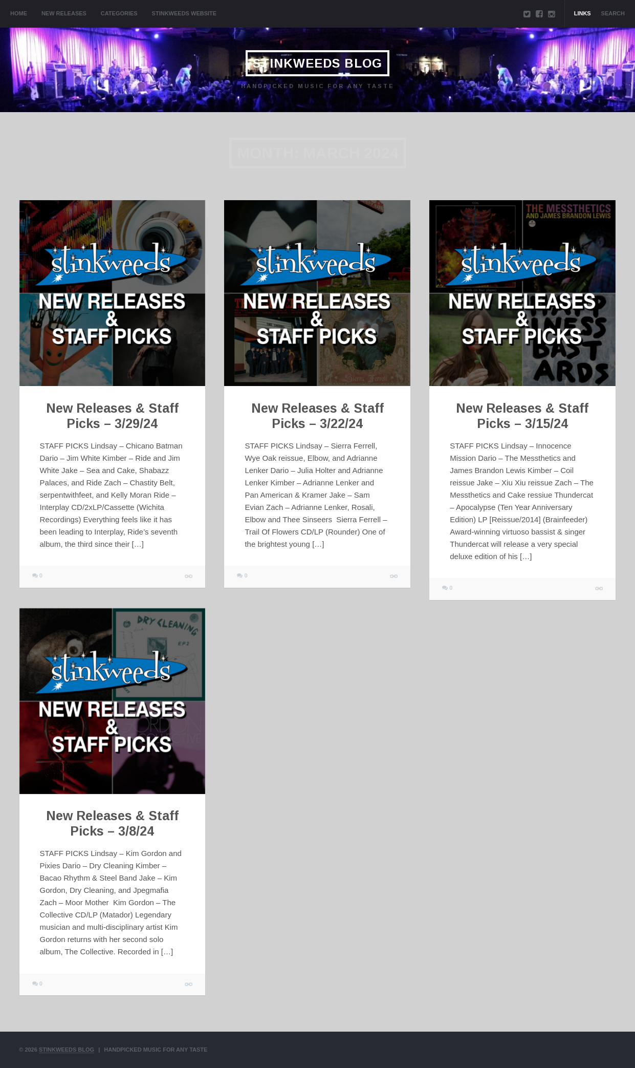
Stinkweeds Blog (317, 63)
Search (613, 13)
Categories (119, 13)
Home (18, 13)
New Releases (63, 13)
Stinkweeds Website (184, 13)
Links (582, 13)
